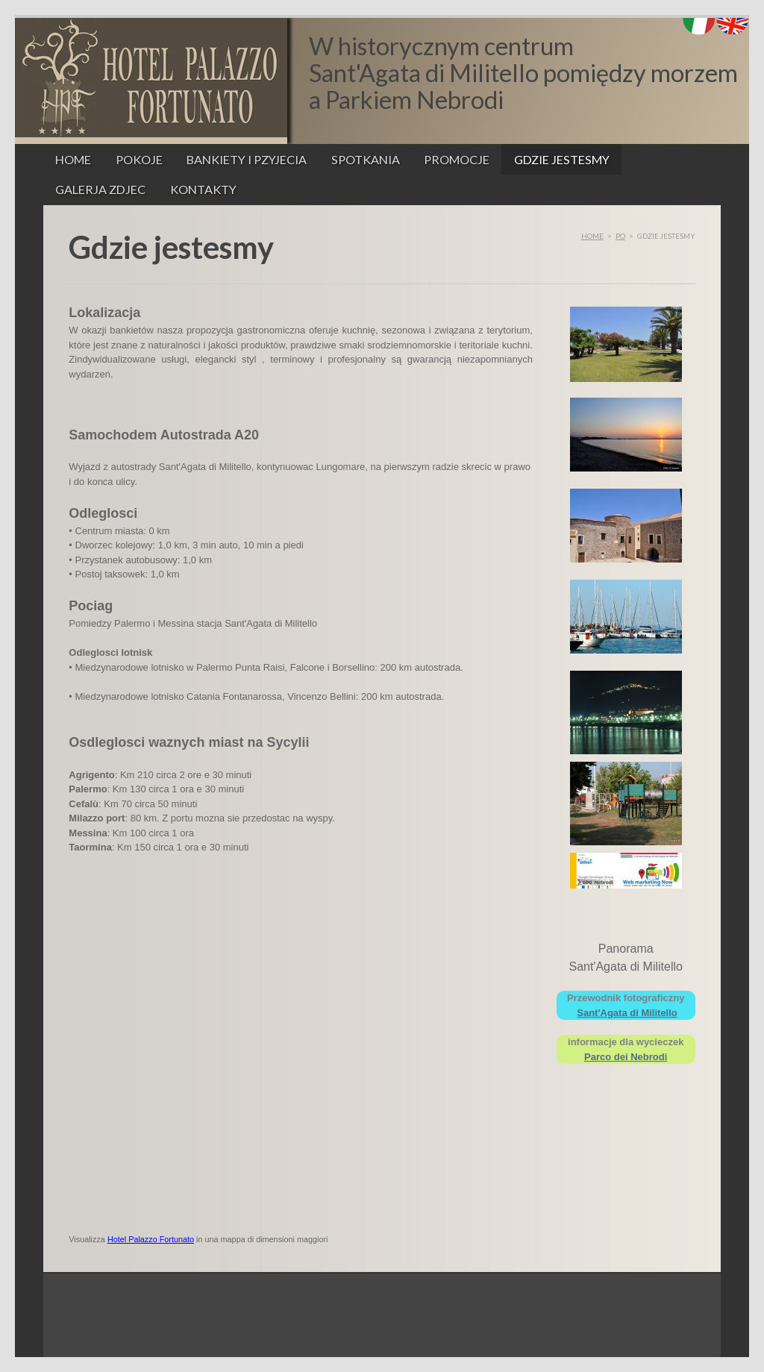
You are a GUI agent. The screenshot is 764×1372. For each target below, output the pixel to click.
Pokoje (139, 159)
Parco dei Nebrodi (625, 1056)
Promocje (456, 159)
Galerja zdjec (100, 189)
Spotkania (365, 159)
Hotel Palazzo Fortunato (150, 1239)
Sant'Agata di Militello (627, 1012)
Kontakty (203, 189)
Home (73, 159)
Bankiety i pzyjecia (247, 159)
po (620, 235)
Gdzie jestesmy (562, 159)
